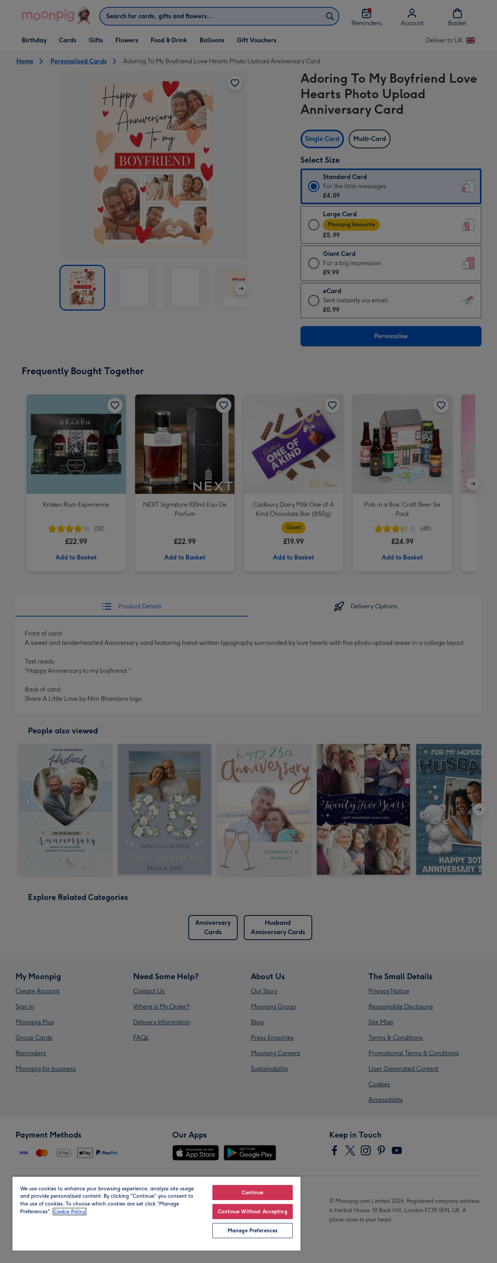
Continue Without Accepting (252, 1211)
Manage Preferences (253, 1230)
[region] (156, 1213)
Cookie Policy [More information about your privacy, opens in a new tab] (69, 1211)
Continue (253, 1192)
